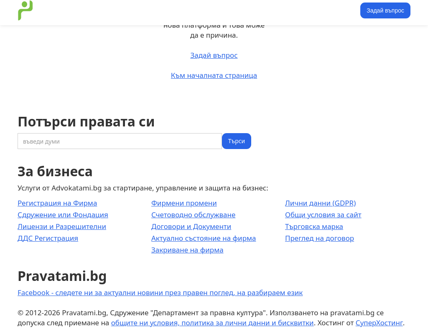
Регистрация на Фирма (57, 203)
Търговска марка (314, 226)
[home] (25, 10)
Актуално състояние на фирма (203, 238)
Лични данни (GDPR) (320, 203)
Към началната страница (214, 75)
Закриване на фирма (187, 250)
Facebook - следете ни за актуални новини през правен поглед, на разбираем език (160, 292)
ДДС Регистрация (48, 238)
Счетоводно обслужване (193, 214)
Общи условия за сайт (323, 214)
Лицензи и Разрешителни (62, 226)
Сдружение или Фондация (63, 214)
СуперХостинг (379, 322)
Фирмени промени (184, 203)
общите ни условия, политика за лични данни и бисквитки (212, 322)
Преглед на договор (319, 238)
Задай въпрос (385, 10)
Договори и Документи (191, 226)
